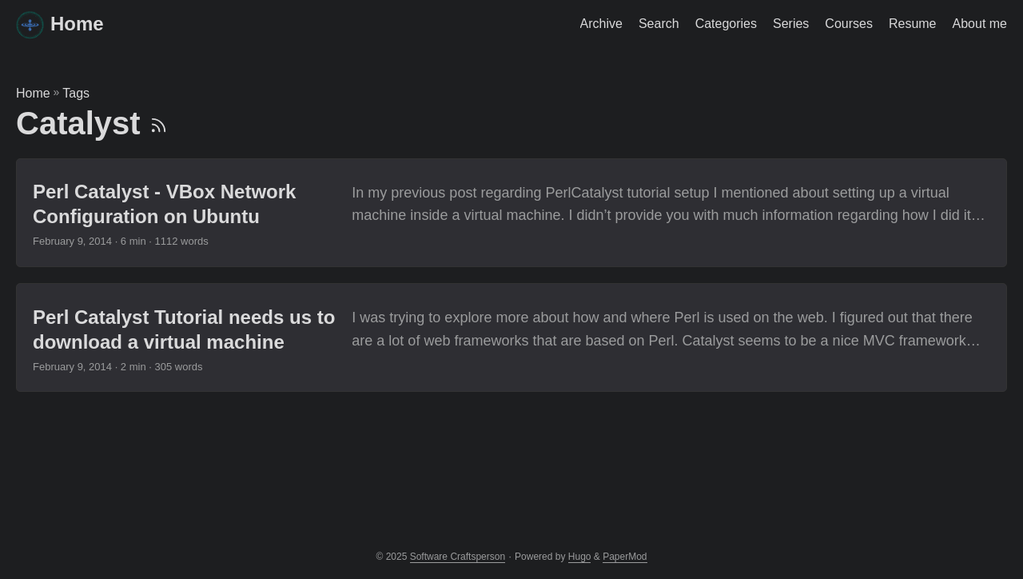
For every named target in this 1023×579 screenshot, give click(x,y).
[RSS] (158, 123)
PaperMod (625, 556)
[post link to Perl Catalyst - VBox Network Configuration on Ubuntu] (511, 212)
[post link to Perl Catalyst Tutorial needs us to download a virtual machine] (511, 337)
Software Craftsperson (457, 556)
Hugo (579, 556)
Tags (76, 93)
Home (60, 24)
